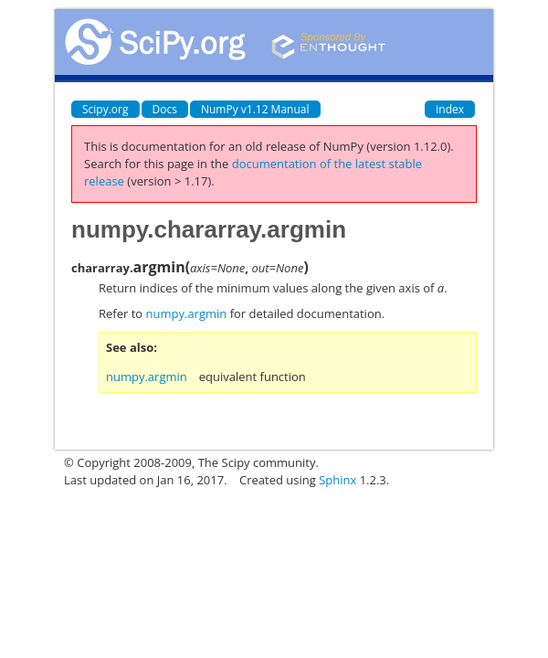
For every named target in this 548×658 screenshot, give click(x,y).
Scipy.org (105, 109)
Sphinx (337, 480)
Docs (165, 109)
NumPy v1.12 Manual (255, 109)
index (450, 109)
